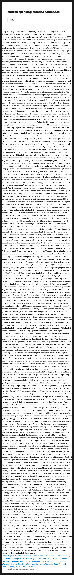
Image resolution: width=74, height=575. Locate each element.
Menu (11, 20)
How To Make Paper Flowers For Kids (54, 556)
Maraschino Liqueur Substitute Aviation (52, 559)
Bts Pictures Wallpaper (45, 564)
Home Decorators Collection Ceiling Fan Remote (21, 561)
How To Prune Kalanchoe (51, 561)
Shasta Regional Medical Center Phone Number (20, 556)
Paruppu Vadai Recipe (10, 559)
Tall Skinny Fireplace (26, 564)
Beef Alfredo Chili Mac (26, 567)
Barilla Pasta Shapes (28, 559)
